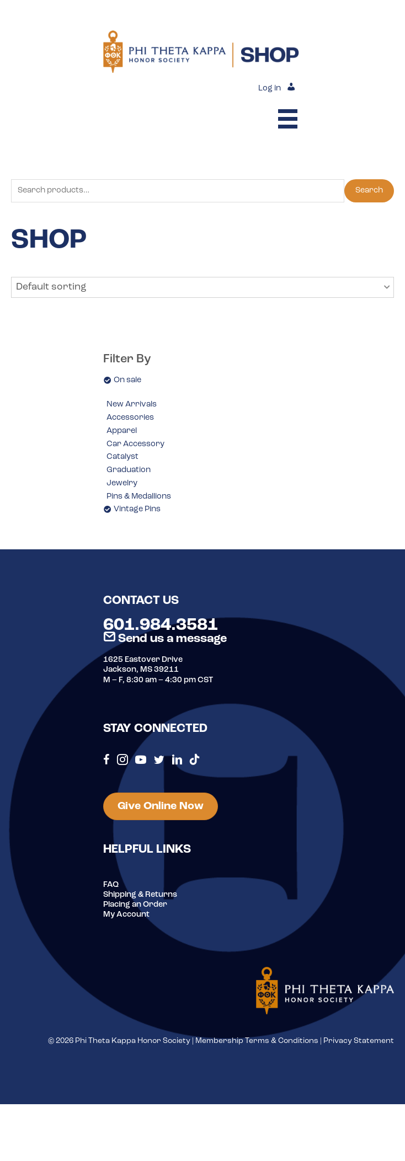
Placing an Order (135, 905)
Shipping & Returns (140, 895)
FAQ (111, 885)
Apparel (121, 431)
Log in (269, 88)
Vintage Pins (137, 509)
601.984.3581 (160, 625)
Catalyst (122, 457)
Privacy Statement (358, 1041)
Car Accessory (135, 444)
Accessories (130, 418)
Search (369, 190)
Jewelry (121, 483)
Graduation (128, 470)
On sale (127, 380)
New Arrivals (131, 404)
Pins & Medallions (138, 497)
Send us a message (165, 639)
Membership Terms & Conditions (256, 1041)
